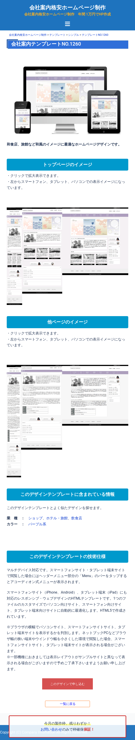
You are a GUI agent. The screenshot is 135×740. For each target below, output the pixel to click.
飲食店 (76, 518)
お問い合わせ (51, 729)
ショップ (35, 518)
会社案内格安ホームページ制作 (67, 7)
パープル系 (37, 524)
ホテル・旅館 (57, 518)
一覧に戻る (68, 704)
